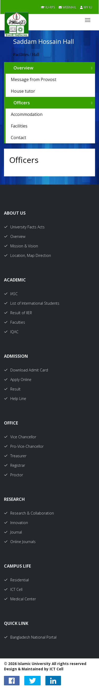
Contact (18, 137)
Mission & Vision (21, 245)
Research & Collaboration (29, 513)
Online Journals (20, 541)
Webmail (67, 7)
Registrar (14, 465)
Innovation (16, 522)
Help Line (15, 398)
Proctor (13, 474)
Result (12, 389)
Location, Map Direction (27, 255)
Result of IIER (18, 312)
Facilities (19, 126)
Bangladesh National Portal (30, 637)
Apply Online (17, 379)
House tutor (23, 91)
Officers (21, 103)
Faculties (14, 322)
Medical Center (20, 598)
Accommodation (27, 114)
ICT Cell (13, 589)
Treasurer (15, 455)
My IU (86, 7)
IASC (11, 293)
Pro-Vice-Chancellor (24, 446)
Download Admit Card (26, 370)
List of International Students (31, 303)
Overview (23, 68)
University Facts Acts (24, 226)
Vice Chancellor (20, 436)
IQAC (11, 331)
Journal (13, 532)
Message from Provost (33, 79)
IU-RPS (48, 7)
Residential (16, 579)
